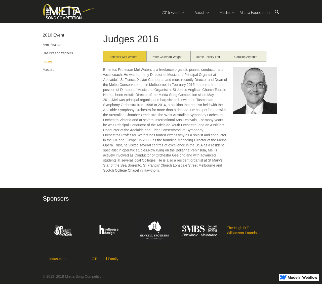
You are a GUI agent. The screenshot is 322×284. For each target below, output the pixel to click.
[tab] (124, 56)
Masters (48, 70)
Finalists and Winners (58, 53)
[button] (173, 11)
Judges (47, 61)
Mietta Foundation (255, 12)
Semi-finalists (52, 45)
